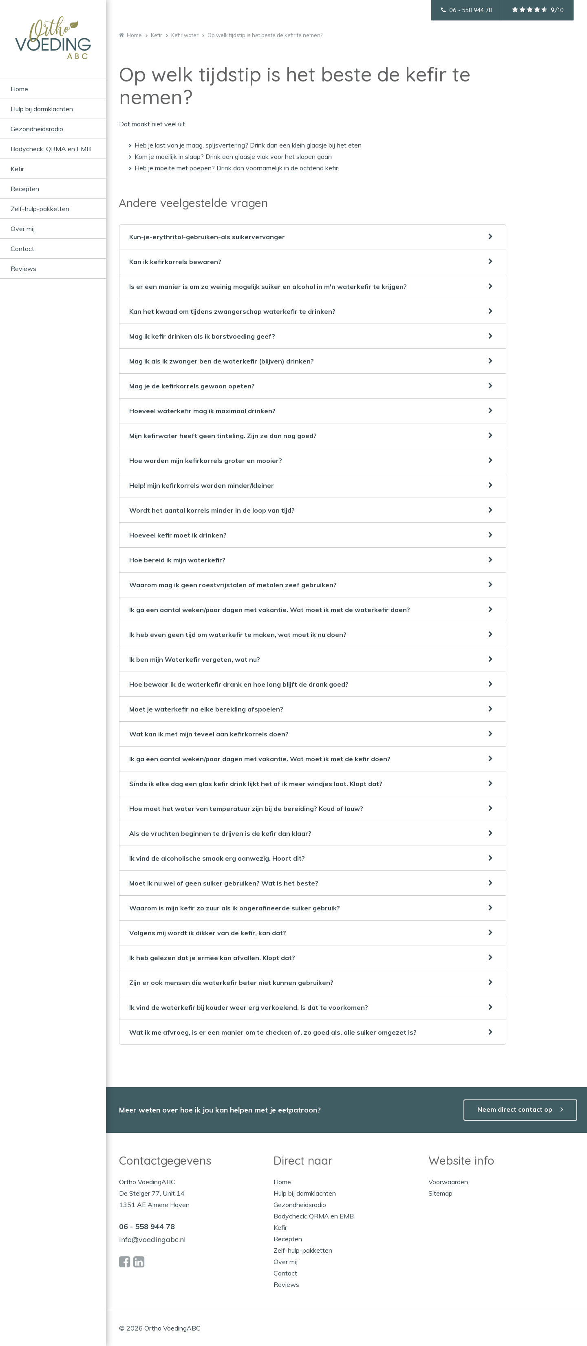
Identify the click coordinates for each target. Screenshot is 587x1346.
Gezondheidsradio (37, 129)
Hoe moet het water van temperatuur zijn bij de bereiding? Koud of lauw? (246, 808)
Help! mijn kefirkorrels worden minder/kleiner (201, 485)
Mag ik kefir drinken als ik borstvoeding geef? (202, 336)
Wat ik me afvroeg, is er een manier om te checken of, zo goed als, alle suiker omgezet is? (273, 1032)
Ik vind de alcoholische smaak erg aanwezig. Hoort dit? (217, 858)
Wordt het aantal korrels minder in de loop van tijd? (212, 510)
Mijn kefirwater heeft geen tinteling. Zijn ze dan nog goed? (223, 436)
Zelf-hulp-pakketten (40, 209)
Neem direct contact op (514, 1109)
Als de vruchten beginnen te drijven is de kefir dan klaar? (220, 833)
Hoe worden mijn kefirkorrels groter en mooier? (205, 460)
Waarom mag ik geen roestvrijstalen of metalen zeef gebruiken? (233, 585)
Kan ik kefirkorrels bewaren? (175, 262)
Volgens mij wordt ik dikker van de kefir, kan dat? (207, 933)
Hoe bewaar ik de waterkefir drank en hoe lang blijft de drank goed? (239, 684)
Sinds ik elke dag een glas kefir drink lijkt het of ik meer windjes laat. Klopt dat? (255, 784)
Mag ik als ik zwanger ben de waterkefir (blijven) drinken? (221, 361)
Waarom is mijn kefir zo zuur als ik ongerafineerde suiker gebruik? (234, 908)
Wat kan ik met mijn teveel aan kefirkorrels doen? (209, 734)
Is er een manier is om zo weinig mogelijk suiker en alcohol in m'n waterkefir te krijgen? (268, 286)
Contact (22, 249)
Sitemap (440, 1193)
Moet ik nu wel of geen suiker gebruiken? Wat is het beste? (223, 883)
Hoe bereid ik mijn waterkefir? (177, 560)
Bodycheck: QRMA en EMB (51, 149)
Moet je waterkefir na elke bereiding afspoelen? (206, 709)
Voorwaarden (448, 1182)
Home (19, 89)
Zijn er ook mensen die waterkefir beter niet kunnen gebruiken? (231, 982)
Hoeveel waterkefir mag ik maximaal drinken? (202, 411)
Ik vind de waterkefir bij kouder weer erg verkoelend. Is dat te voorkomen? (248, 1007)
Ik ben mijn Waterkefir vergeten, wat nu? (194, 659)
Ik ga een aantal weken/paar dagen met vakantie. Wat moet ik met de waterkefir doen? (269, 610)
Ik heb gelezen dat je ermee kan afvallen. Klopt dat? (212, 958)
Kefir (17, 169)
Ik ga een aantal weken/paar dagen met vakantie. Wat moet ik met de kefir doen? (260, 759)
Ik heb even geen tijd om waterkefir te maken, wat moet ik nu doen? (237, 634)
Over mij (23, 229)
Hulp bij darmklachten (42, 109)
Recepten (25, 189)
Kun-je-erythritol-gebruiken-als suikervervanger (207, 237)
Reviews (23, 268)
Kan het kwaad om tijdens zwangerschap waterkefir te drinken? (232, 311)
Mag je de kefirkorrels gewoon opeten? (192, 386)
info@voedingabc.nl (152, 1239)
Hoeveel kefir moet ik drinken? (178, 535)
